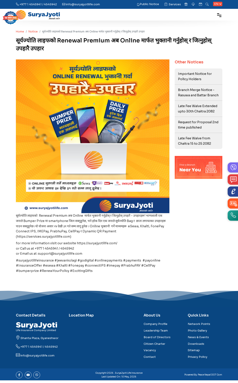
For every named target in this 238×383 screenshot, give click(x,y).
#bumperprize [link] (27, 273)
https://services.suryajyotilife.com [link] (44, 237)
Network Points (199, 326)
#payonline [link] (153, 262)
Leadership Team (156, 333)
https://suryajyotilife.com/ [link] (97, 244)
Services (172, 4)
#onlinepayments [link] (110, 262)
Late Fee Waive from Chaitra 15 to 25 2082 (194, 141)
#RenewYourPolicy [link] (54, 273)
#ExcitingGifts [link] (81, 273)
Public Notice (149, 4)
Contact (150, 359)
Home (20, 31)
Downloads (196, 346)
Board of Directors (157, 339)
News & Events (198, 339)
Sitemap (194, 353)
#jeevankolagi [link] (66, 262)
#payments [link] (133, 262)
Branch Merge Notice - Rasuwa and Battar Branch (198, 92)
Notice (33, 31)
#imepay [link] (114, 268)
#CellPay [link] (149, 268)
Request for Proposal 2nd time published (198, 125)
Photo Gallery (197, 333)
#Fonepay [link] (76, 268)
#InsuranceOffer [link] (29, 268)
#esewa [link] (49, 268)
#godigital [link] (87, 262)
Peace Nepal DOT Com (210, 377)
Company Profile (155, 326)
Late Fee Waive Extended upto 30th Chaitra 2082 (197, 109)
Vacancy (150, 353)
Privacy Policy (197, 359)
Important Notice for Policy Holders (195, 76)
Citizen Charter (154, 346)
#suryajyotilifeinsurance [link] (35, 262)
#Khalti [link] (62, 268)
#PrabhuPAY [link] (132, 268)
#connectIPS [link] (96, 268)
